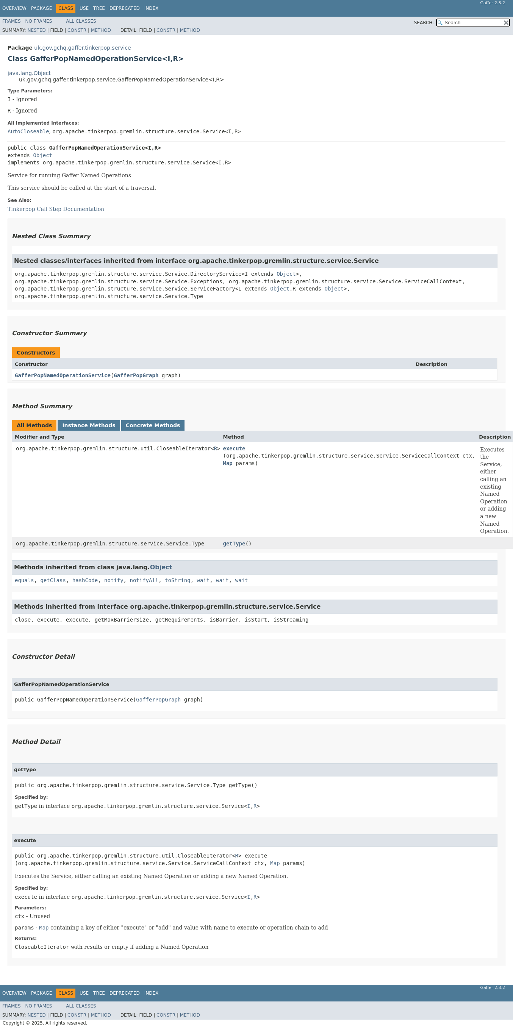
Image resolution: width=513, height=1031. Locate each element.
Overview (14, 8)
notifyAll (144, 580)
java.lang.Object (29, 73)
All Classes (81, 21)
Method (101, 30)
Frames (11, 21)
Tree (99, 8)
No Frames (38, 21)
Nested (36, 30)
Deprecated (124, 8)
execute (234, 448)
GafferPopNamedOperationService (63, 375)
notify (114, 580)
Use (84, 8)
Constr (76, 30)
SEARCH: (424, 22)
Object (42, 155)
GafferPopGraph (136, 375)
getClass (53, 580)
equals (24, 580)
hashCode (85, 580)
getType (234, 543)
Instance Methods (88, 425)
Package (41, 8)
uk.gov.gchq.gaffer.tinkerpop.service (82, 48)
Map (227, 463)
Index (151, 8)
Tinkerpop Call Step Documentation (56, 209)
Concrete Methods (153, 425)
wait (203, 580)
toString (177, 580)
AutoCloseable (28, 131)
